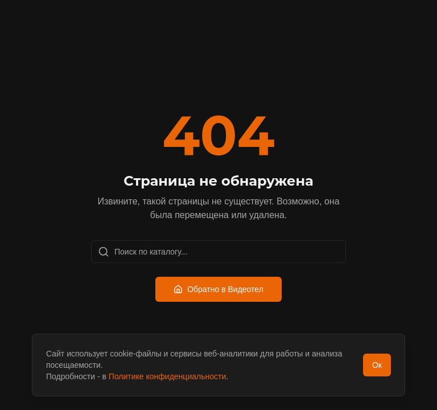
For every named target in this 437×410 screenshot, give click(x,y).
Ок (377, 365)
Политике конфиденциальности (167, 376)
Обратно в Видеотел (218, 289)
